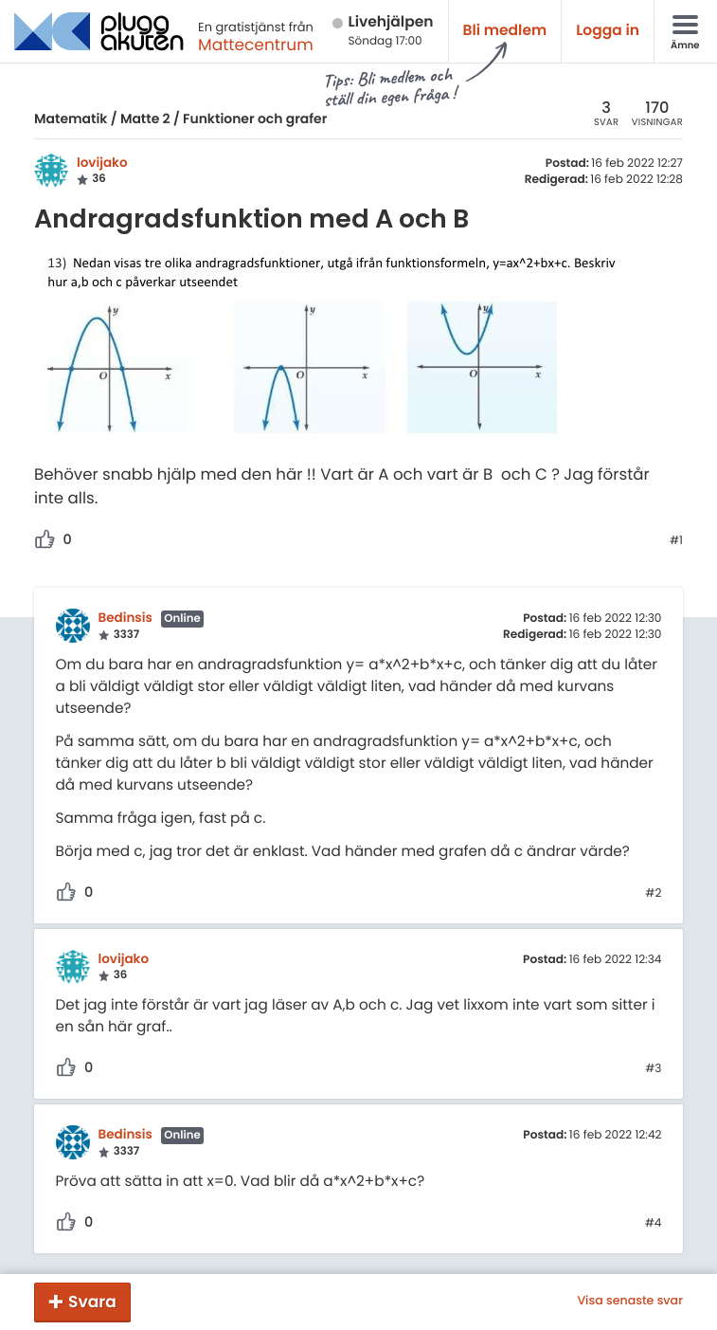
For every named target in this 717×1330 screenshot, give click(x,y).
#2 (653, 894)
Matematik (70, 118)
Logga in (607, 31)
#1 (676, 541)
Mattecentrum (256, 44)
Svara (92, 1301)
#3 (653, 1069)
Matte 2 (145, 118)
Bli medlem (505, 31)
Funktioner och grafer (255, 118)
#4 (653, 1223)
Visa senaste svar (630, 1301)
